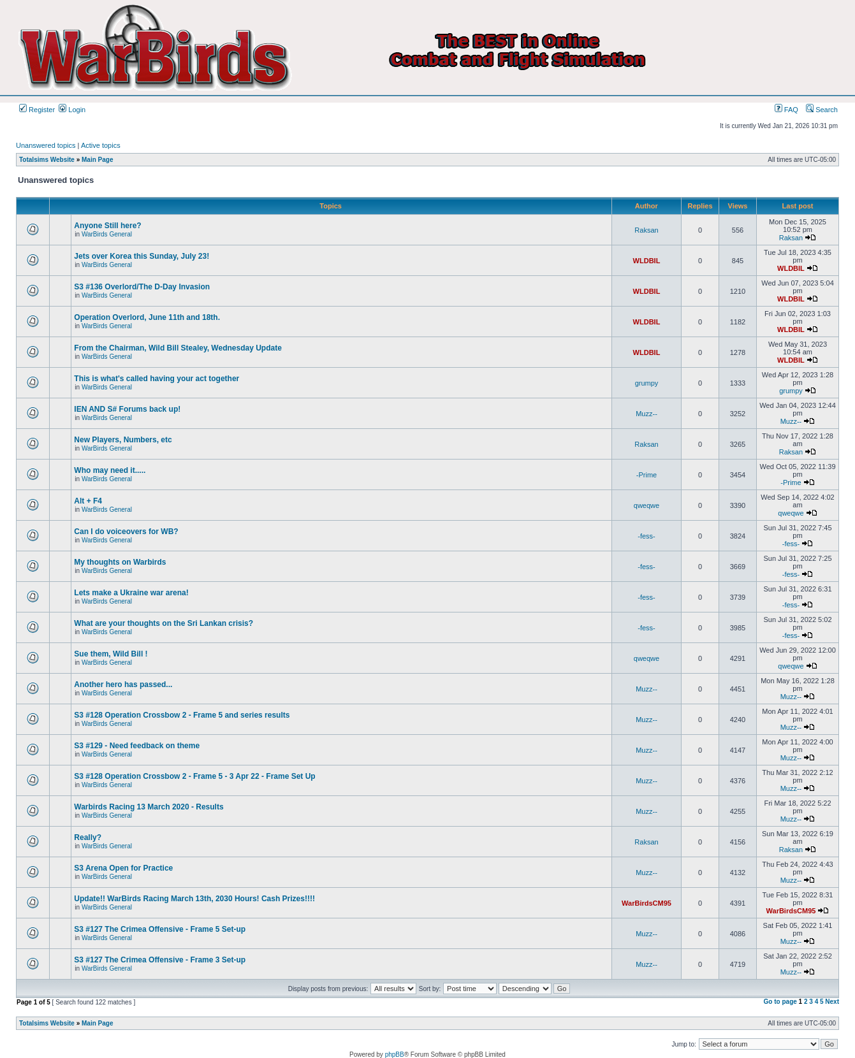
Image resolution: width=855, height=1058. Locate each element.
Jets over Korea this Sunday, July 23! (141, 256)
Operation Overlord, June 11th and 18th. (147, 317)
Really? (87, 837)
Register (37, 109)
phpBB (394, 1054)
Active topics (101, 145)
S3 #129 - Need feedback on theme (137, 745)
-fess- (646, 536)
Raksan (646, 230)
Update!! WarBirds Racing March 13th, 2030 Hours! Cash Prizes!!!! (194, 898)
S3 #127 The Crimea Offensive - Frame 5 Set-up (159, 929)
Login (72, 109)
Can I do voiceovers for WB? (126, 531)
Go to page (780, 1001)
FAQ (786, 109)
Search (822, 109)
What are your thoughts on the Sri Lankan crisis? (163, 623)
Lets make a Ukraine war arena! (131, 592)
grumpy (647, 383)
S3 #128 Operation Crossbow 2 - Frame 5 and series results (181, 715)
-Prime (646, 475)
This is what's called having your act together (156, 378)
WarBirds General (107, 234)
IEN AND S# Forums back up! (127, 409)
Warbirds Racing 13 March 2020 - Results (148, 806)
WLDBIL (647, 260)
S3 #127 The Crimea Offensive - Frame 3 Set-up (159, 959)
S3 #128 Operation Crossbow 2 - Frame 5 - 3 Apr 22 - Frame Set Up (194, 776)
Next (832, 1001)
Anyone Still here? (107, 225)
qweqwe (646, 505)
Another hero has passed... (123, 684)
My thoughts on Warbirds (120, 562)
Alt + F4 (88, 500)
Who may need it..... (109, 470)
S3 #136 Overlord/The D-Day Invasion (142, 286)
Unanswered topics (46, 145)
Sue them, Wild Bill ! (110, 653)
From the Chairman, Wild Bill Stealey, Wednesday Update (178, 348)
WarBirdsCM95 (646, 903)
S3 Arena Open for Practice (123, 868)
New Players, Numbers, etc (123, 439)
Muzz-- (646, 413)
